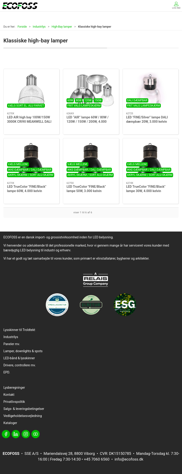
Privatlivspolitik (14, 402)
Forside (22, 26)
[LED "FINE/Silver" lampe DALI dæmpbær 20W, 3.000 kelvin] (150, 90)
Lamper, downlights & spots (23, 351)
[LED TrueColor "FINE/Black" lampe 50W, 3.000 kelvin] (91, 160)
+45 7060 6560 (96, 459)
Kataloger (10, 423)
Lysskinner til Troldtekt (19, 330)
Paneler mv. (11, 344)
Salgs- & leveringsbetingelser (23, 409)
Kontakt (8, 394)
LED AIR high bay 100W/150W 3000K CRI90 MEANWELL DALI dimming (29, 121)
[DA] (20, 5)
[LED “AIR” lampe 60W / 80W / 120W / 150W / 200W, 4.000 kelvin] (91, 90)
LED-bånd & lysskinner (19, 358)
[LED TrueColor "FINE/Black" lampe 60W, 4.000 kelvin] (31, 160)
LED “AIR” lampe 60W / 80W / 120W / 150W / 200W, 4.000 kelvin (87, 121)
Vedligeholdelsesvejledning (22, 416)
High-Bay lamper (62, 26)
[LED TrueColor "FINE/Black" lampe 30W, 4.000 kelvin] (150, 160)
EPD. (6, 372)
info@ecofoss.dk (129, 459)
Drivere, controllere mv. (19, 365)
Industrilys (39, 26)
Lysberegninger (14, 387)
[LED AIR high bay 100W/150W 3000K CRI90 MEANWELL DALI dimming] (31, 90)
